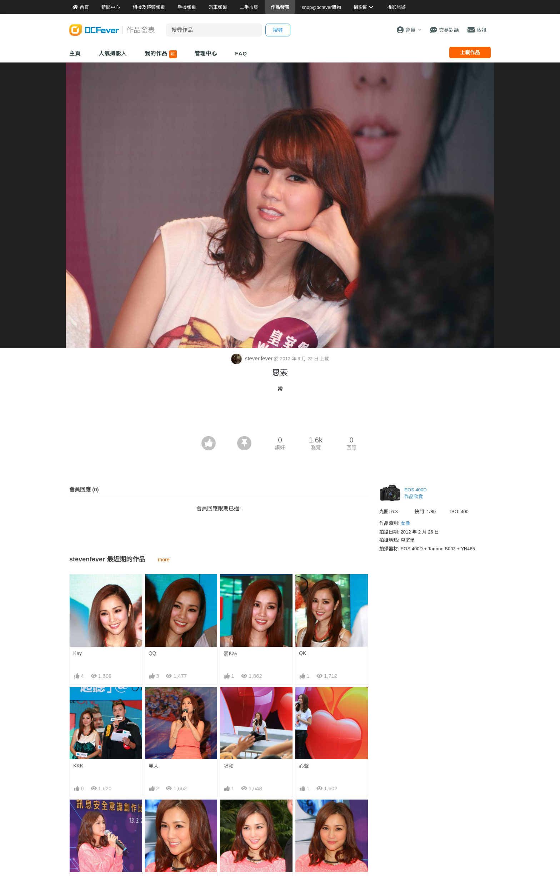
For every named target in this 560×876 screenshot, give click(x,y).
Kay (77, 653)
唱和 (229, 766)
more (164, 559)
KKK (78, 766)
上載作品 (470, 52)
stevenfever (252, 358)
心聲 (304, 766)
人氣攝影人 (113, 53)
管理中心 (206, 53)
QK (302, 653)
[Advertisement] (280, 416)
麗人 (154, 766)
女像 (405, 523)
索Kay (230, 653)
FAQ (241, 53)
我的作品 (160, 54)
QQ (152, 653)
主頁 (75, 53)
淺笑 (229, 812)
